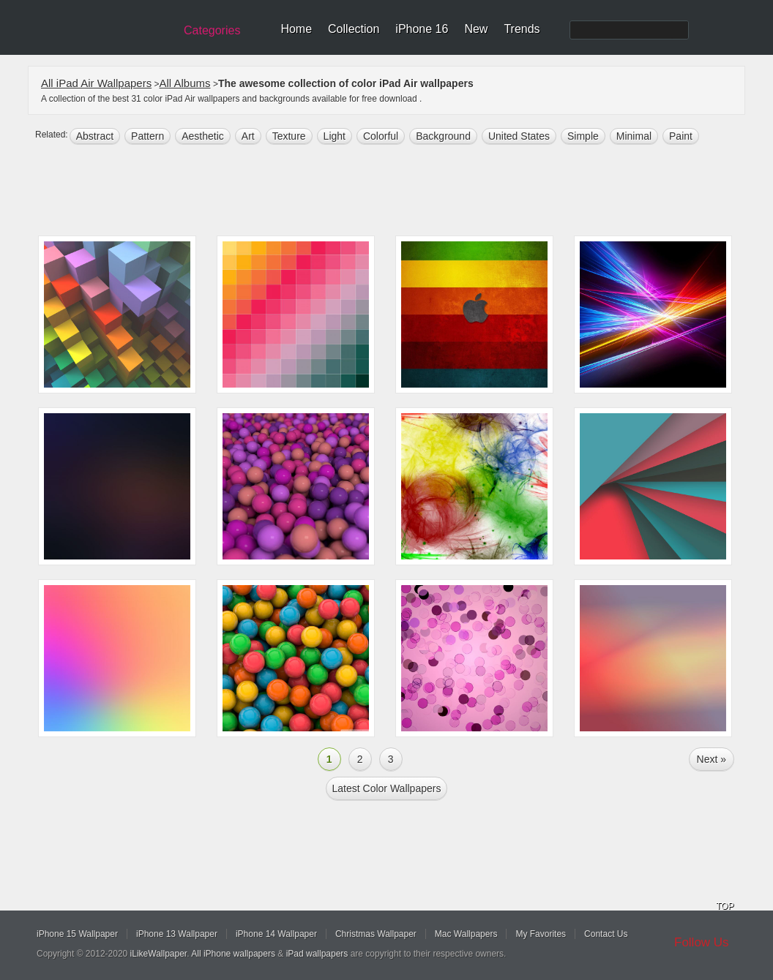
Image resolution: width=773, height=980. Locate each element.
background (443, 136)
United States (519, 136)
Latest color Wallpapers (386, 788)
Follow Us (701, 942)
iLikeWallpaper (158, 954)
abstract (94, 136)
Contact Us (605, 934)
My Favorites (540, 934)
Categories (212, 30)
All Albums (185, 83)
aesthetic (203, 136)
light (335, 136)
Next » (711, 759)
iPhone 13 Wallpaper (176, 934)
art (248, 136)
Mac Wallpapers (466, 934)
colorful (380, 136)
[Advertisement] (396, 192)
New (476, 29)
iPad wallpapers (317, 954)
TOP (724, 906)
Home (296, 29)
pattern (147, 136)
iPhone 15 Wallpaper (77, 934)
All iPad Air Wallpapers (96, 83)
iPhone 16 (421, 29)
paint (680, 136)
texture (289, 136)
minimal (633, 136)
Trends (521, 29)
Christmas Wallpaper (376, 934)
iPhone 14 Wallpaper (276, 934)
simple (583, 136)
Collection (353, 29)
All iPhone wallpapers (233, 954)
